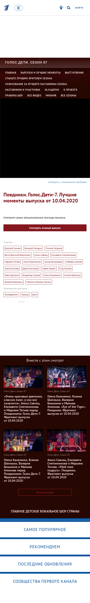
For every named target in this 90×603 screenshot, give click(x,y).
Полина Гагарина (54, 248)
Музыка (24, 294)
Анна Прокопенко (32, 261)
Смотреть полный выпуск (45, 228)
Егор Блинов (65, 268)
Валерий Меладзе (33, 248)
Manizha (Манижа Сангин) (38, 282)
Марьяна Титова (12, 261)
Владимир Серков (31, 275)
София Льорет (49, 268)
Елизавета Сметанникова (63, 255)
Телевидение (10, 294)
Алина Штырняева (53, 261)
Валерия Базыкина (13, 282)
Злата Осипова (11, 268)
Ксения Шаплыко (72, 275)
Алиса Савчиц (41, 255)
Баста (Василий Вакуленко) (17, 255)
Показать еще (45, 492)
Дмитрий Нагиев (12, 248)
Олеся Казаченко (52, 275)
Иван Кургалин (11, 275)
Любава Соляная (74, 261)
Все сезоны (68, 95)
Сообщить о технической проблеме (67, 182)
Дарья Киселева (30, 268)
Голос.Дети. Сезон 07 (26, 62)
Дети (34, 294)
